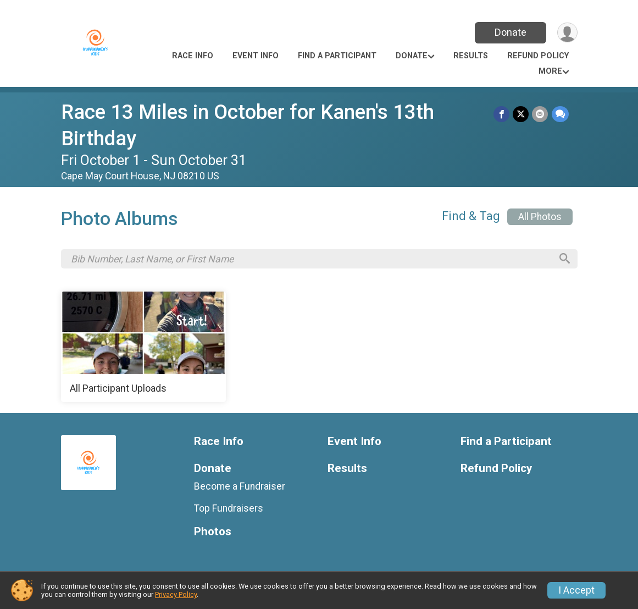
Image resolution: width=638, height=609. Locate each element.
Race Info (192, 56)
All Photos (540, 216)
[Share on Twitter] (521, 114)
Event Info (255, 56)
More (550, 71)
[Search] (563, 259)
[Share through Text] (560, 114)
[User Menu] (567, 33)
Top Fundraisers (228, 509)
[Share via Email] (540, 114)
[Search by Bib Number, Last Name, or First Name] (311, 259)
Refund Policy (538, 56)
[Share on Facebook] (502, 114)
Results (470, 56)
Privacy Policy (176, 594)
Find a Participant (337, 56)
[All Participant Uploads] (143, 347)
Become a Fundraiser (239, 486)
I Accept (576, 590)
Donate (510, 32)
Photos (212, 532)
